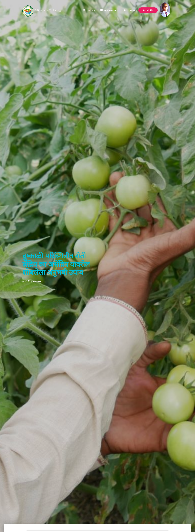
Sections (129, 10)
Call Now (148, 10)
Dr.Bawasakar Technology (41, 10)
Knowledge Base (109, 10)
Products (89, 10)
